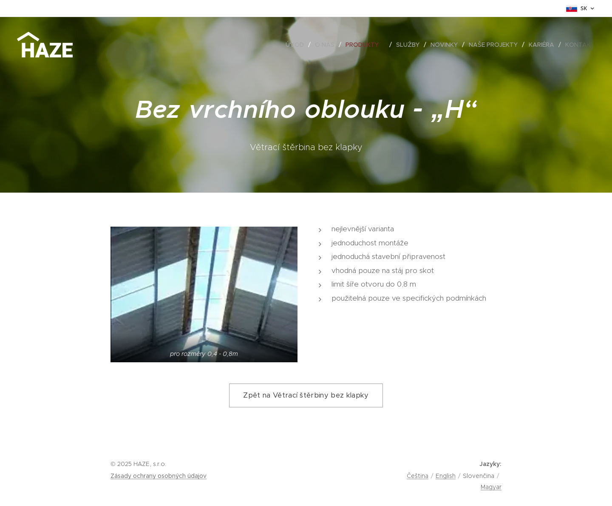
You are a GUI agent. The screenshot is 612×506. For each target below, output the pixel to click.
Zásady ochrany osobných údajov (158, 476)
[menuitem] (297, 44)
